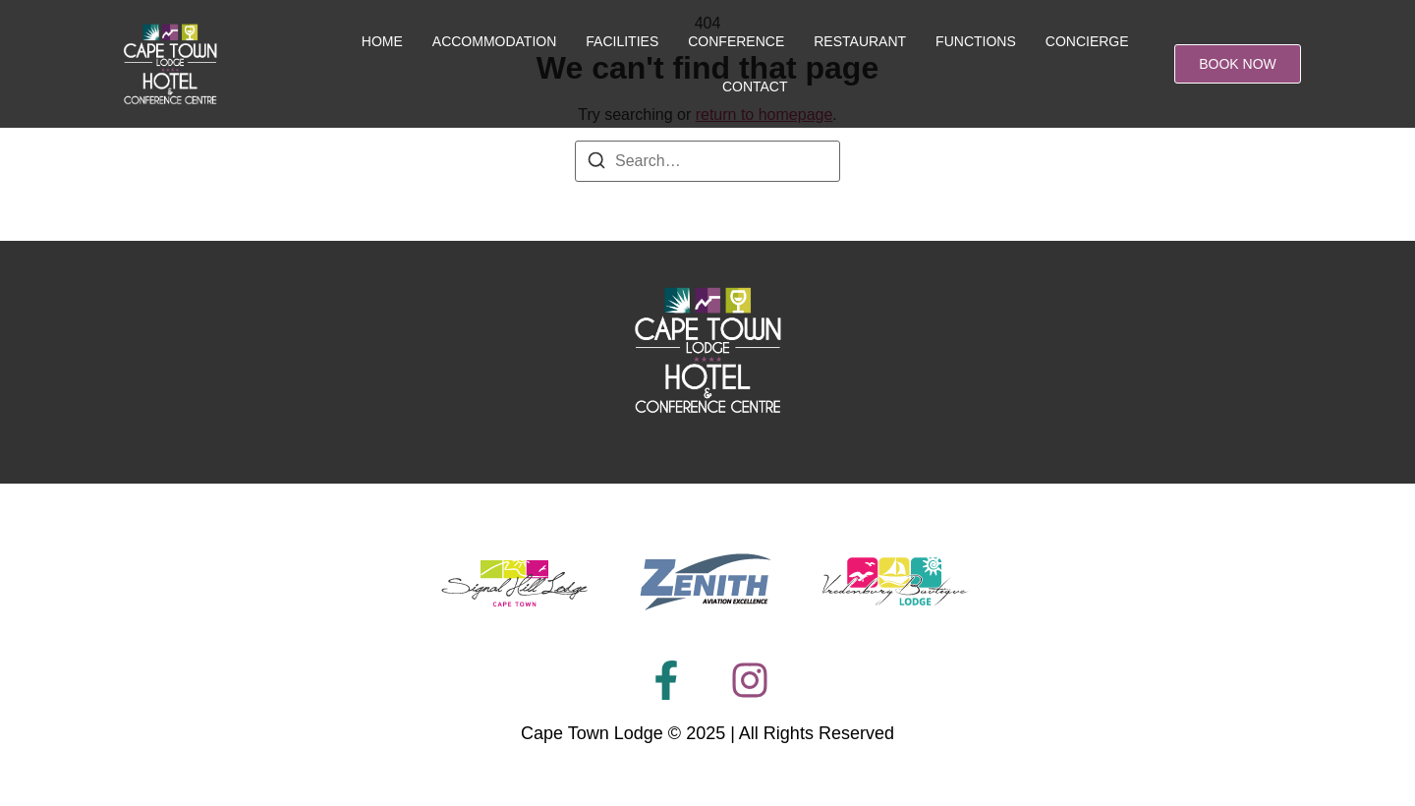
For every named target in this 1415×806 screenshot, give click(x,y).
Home (382, 41)
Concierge (1087, 41)
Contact (755, 86)
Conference (736, 41)
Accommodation (494, 41)
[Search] (596, 164)
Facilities (622, 41)
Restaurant (860, 41)
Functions (975, 41)
